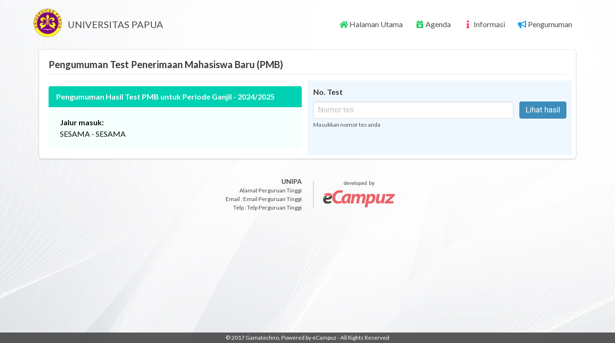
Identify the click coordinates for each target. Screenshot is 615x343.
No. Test (328, 91)
